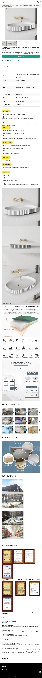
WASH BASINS (12, 5)
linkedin (19, 60)
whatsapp (10, 60)
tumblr (16, 60)
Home (3, 5)
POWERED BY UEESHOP (35, 676)
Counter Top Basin (18, 5)
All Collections (6, 5)
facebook (2, 60)
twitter (8, 60)
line (5, 60)
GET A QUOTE (21, 56)
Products (3, 664)
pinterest (13, 60)
